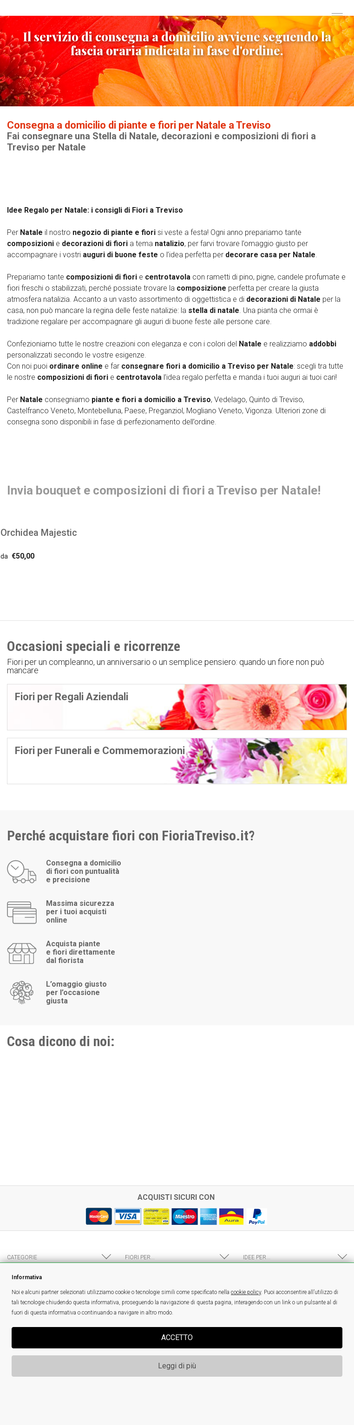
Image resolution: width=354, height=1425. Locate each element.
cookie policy (246, 1292)
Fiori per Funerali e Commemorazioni (100, 750)
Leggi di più (177, 1365)
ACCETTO (177, 1337)
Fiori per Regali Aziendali (71, 697)
